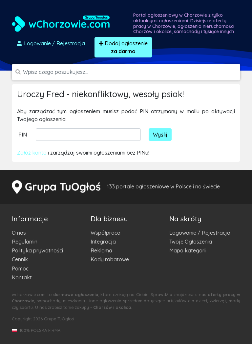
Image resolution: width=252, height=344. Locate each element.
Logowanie (50, 43)
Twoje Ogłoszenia (190, 241)
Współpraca (105, 232)
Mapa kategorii (187, 250)
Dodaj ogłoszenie (123, 47)
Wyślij (160, 134)
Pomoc (20, 268)
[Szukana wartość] (131, 72)
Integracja (103, 241)
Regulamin (24, 241)
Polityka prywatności (37, 250)
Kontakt (22, 277)
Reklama (101, 250)
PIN (22, 134)
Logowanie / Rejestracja (199, 232)
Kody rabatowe (110, 259)
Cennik (20, 259)
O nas (19, 232)
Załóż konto (32, 152)
